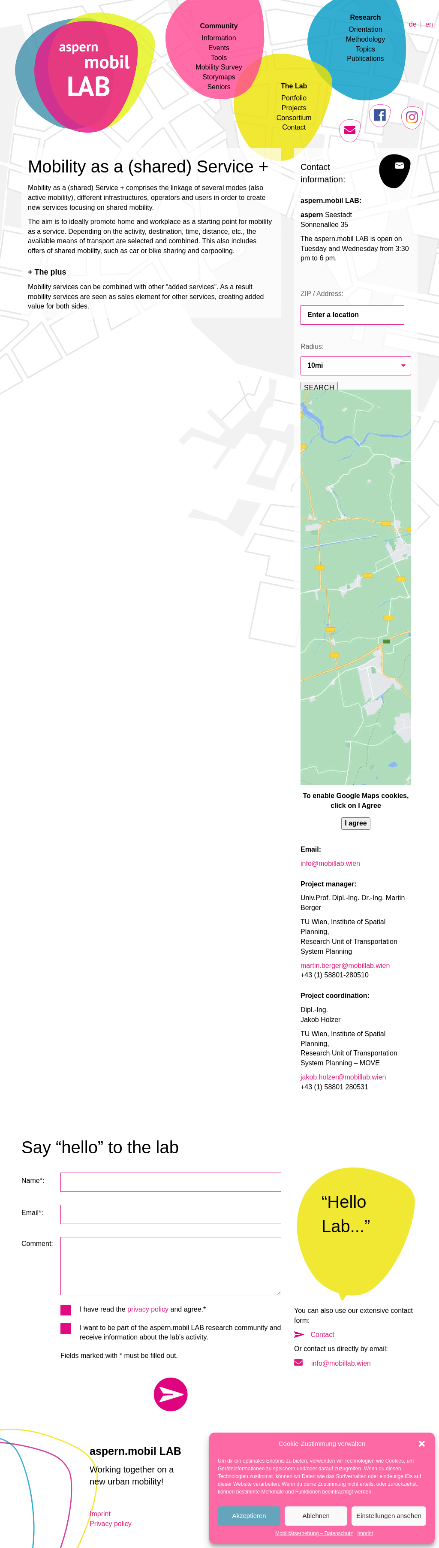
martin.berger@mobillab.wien (345, 965)
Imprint (365, 1533)
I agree (356, 823)
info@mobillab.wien (330, 863)
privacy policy (147, 1309)
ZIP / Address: (322, 293)
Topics (365, 49)
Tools (219, 57)
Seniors (218, 87)
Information (219, 38)
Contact (294, 127)
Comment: (37, 1243)
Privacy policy (111, 1523)
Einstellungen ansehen (388, 1515)
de (413, 24)
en (429, 24)
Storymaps (218, 77)
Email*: (32, 1212)
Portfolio (294, 98)
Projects (294, 108)
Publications (365, 58)
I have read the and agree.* (133, 1310)
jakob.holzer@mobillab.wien (343, 1077)
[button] (422, 1443)
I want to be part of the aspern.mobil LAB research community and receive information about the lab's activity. (170, 1332)
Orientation (365, 29)
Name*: (32, 1180)
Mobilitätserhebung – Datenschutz (314, 1533)
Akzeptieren (249, 1515)
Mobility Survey (218, 67)
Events (218, 47)
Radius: (312, 346)
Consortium (294, 117)
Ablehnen (315, 1515)
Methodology (365, 39)
